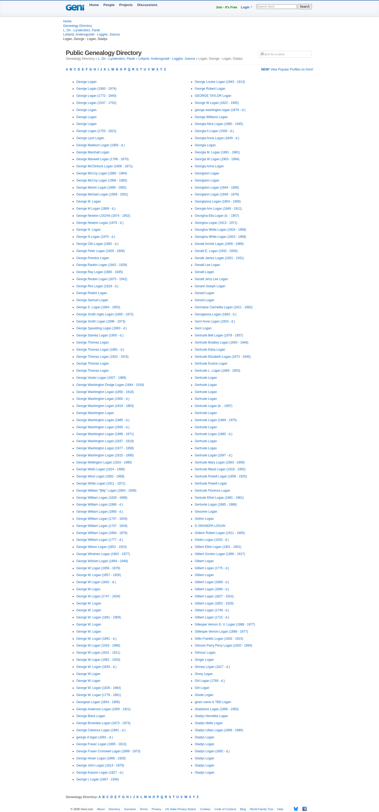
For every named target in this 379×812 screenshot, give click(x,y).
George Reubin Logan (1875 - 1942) (101, 279)
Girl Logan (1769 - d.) (210, 681)
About (101, 809)
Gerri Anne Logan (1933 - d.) (215, 321)
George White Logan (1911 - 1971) (100, 483)
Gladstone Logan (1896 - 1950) (217, 709)
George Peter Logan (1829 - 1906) (100, 251)
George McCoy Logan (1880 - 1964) (101, 173)
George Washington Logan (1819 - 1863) (105, 406)
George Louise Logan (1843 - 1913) (220, 82)
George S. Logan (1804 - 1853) (98, 307)
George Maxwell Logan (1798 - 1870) (102, 159)
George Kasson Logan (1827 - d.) (99, 772)
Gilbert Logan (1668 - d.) (212, 582)
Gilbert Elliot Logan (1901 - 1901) (218, 547)
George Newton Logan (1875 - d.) (99, 223)
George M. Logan (88, 201)
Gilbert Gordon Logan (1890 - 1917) (220, 554)
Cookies (205, 809)
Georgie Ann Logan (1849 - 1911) (218, 208)
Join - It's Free (226, 7)
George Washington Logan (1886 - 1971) (105, 434)
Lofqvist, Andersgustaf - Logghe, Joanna (91, 34)
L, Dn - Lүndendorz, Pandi (81, 30)
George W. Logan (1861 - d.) (96, 638)
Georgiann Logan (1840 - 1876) (217, 194)
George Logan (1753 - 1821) (96, 131)
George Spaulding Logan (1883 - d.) (101, 328)
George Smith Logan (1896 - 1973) (100, 321)
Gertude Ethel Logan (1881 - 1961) (219, 498)
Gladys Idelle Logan (209, 723)
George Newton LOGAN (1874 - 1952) (103, 216)
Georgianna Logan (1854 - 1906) (218, 201)
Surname (130, 809)
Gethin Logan (204, 519)
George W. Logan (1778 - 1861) (98, 695)
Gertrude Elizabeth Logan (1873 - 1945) (223, 357)
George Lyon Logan (90, 138)
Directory (114, 809)
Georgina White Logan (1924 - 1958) (220, 229)
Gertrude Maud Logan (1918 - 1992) (220, 469)
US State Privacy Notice (180, 809)
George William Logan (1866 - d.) (99, 504)
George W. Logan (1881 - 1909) (98, 617)
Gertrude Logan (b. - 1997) (213, 406)
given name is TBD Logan (213, 702)
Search (305, 6)
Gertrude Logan (206, 378)
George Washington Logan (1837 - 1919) (105, 441)
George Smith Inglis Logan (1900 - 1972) (104, 314)
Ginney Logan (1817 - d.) (212, 667)
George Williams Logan (211, 117)
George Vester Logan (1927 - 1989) (101, 378)
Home (94, 5)
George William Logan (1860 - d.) (99, 511)
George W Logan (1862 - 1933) (98, 660)
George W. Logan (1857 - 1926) (98, 575)
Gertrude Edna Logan (210, 349)
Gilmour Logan (205, 652)
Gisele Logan (204, 695)
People (109, 5)
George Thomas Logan (92, 342)
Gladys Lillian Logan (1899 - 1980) (219, 730)
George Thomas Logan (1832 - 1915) (102, 357)
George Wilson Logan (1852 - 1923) (101, 547)
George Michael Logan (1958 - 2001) (102, 194)
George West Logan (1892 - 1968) (100, 476)
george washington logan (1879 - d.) (220, 110)
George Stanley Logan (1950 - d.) (99, 335)
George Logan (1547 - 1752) (96, 103)
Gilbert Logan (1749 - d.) (212, 610)
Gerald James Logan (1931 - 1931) (219, 258)
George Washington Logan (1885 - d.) (102, 420)
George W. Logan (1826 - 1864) (98, 688)
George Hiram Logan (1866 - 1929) (101, 758)
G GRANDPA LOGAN (210, 526)
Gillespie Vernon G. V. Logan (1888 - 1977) (225, 624)
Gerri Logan (203, 328)
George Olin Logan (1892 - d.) (97, 244)
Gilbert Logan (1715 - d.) (212, 617)
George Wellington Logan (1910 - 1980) (104, 462)
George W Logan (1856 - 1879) (98, 568)
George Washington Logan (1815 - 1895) (105, 455)
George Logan (86, 82)
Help (280, 809)
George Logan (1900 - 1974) (96, 88)
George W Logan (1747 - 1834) (98, 596)
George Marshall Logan (92, 152)
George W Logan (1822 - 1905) (217, 103)
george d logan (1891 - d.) (94, 737)
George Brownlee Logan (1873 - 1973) (103, 723)
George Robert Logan (91, 293)
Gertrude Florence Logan (212, 490)
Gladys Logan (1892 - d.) (212, 751)
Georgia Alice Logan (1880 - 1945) (219, 124)
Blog (243, 809)
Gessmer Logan (206, 511)
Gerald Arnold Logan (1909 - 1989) (219, 244)
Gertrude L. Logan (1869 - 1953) (217, 370)
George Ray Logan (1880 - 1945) (99, 272)
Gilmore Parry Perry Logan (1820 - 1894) (223, 645)
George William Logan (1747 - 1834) (101, 519)
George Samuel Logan (92, 300)
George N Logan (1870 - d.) (95, 237)
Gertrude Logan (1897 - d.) (213, 455)
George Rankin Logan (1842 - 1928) (101, 265)
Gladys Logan (204, 737)
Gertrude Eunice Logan (211, 363)
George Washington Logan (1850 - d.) (102, 427)
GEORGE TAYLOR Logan (213, 96)
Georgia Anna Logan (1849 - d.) (217, 138)
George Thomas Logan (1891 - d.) (100, 349)
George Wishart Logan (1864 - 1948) (102, 561)
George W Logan (88, 589)
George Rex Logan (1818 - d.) (97, 286)
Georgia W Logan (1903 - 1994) (217, 159)
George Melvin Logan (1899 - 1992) (101, 187)
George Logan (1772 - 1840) (96, 96)
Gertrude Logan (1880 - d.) (213, 434)
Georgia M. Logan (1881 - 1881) (217, 152)
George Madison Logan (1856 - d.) (100, 145)
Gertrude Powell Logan (211, 483)
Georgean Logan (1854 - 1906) (98, 702)
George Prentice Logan (92, 258)
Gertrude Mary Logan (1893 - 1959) (220, 462)
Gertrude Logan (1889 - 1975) (216, 420)
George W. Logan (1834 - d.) (96, 667)
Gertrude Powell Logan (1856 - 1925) (221, 476)
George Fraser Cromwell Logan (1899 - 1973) (108, 751)
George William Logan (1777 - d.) (99, 540)
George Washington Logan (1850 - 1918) (105, 392)
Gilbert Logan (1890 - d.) (212, 589)
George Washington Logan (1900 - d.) (102, 399)
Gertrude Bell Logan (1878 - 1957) (219, 335)
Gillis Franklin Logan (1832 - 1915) (219, 638)
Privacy (156, 809)
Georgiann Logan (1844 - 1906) (217, 187)
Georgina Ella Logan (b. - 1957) (217, 216)
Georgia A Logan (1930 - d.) (214, 131)
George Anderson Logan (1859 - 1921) (103, 709)
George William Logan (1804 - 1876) (101, 533)
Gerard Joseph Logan (210, 286)
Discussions (147, 5)
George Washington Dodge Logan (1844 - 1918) (110, 385)
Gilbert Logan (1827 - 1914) (214, 596)
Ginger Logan (204, 660)
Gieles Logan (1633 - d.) (212, 540)
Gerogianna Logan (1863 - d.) (215, 314)
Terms (144, 809)
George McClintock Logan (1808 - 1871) (104, 166)
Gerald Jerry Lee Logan (211, 279)
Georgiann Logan (207, 173)
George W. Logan (88, 603)
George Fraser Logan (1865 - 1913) (101, 744)
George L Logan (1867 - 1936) (97, 779)
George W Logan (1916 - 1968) (98, 645)
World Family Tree (261, 809)
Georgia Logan (205, 145)
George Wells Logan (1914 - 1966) (100, 469)
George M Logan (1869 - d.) (96, 208)
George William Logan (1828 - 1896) (101, 498)
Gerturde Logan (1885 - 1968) (216, 504)
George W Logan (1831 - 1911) (98, 652)
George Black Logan (90, 716)
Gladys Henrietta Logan (211, 716)
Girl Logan (202, 688)
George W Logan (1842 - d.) (96, 582)
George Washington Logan (95, 413)
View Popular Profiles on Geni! (287, 69)
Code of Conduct (225, 809)
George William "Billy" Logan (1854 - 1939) (106, 490)
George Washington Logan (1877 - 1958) (105, 448)
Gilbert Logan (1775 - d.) (212, 568)
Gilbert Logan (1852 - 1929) (214, 603)
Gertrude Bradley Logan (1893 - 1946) (221, 342)
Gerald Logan (204, 272)
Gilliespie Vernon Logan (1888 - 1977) (221, 631)
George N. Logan (88, 229)
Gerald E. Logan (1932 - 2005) (216, 251)
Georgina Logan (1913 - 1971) (216, 223)
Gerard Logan (204, 293)
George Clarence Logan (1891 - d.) (101, 730)
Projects (126, 5)
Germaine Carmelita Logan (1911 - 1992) (223, 307)
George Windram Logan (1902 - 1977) (103, 554)
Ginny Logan (204, 674)
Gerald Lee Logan (207, 265)
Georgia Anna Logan (209, 166)
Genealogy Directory (77, 26)
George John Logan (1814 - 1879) (100, 765)
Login (245, 7)
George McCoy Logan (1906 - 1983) (101, 180)
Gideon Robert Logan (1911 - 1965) (220, 533)
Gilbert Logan (204, 561)
